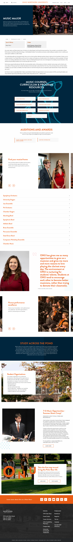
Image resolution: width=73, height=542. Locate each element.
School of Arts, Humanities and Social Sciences (34, 46)
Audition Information (44, 139)
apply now (43, 481)
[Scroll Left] (9, 185)
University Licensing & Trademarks (46, 530)
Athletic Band (36, 223)
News (17, 540)
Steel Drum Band (36, 236)
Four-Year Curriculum (22, 110)
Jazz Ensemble (36, 203)
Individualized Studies (44, 104)
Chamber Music (36, 243)
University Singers (36, 199)
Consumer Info (42, 540)
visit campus (55, 481)
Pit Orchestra (36, 207)
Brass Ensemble (36, 227)
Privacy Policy (34, 540)
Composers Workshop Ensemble (36, 240)
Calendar (56, 522)
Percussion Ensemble (36, 231)
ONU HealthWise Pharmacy (47, 522)
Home (7, 39)
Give (69, 2)
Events (13, 540)
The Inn (56, 519)
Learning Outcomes (44, 110)
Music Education (20, 98)
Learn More (48, 446)
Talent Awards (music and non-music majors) (24, 140)
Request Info (56, 2)
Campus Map (46, 526)
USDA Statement (50, 540)
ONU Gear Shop (47, 513)
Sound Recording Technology (24, 104)
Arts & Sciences (30, 45)
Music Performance (44, 98)
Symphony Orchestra (36, 195)
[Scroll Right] (13, 185)
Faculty (30, 116)
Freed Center (46, 516)
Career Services (47, 519)
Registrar (56, 516)
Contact (29, 540)
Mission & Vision (22, 540)
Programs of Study (15, 39)
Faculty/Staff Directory (57, 525)
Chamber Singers (36, 211)
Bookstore (57, 513)
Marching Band (36, 215)
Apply (65, 2)
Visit (61, 2)
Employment (57, 511)
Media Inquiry (57, 540)
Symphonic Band (36, 219)
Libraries (45, 511)
